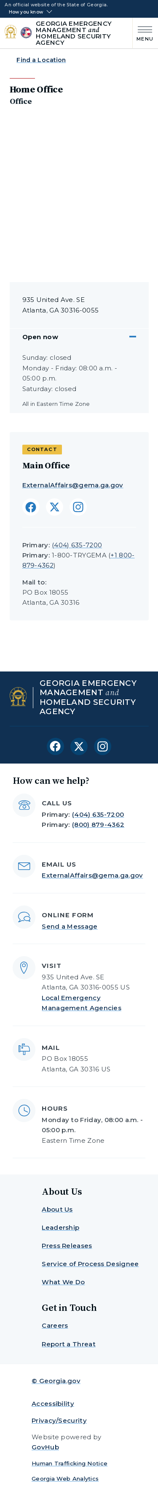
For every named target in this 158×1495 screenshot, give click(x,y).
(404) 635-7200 (77, 545)
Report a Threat (69, 1344)
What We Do (63, 1282)
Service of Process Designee (90, 1264)
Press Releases (67, 1246)
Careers (55, 1325)
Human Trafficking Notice (69, 1463)
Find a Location (41, 60)
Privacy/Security (59, 1420)
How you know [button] (26, 12)
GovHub (45, 1447)
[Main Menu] (143, 33)
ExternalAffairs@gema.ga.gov (72, 485)
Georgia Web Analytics (65, 1478)
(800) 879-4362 (98, 825)
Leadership (60, 1227)
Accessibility (53, 1404)
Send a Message (69, 926)
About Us (57, 1209)
